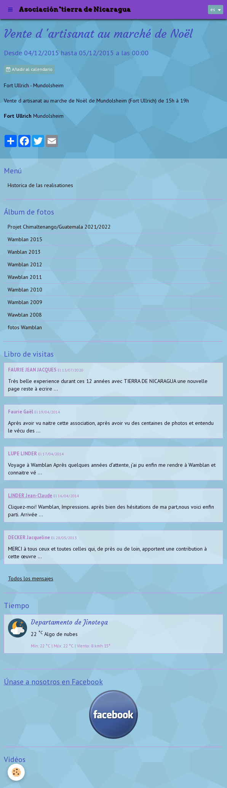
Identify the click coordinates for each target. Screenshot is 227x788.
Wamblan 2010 (25, 289)
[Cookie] (16, 772)
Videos (15, 774)
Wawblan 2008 (25, 314)
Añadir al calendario (29, 69)
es (212, 9)
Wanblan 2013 (24, 251)
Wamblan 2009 (25, 302)
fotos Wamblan (25, 327)
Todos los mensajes (30, 578)
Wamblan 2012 (25, 264)
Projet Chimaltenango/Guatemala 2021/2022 (59, 226)
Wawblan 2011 (25, 277)
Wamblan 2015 (25, 239)
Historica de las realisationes (40, 185)
